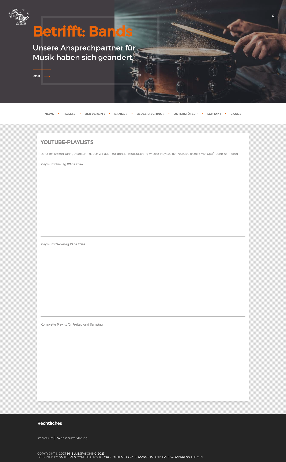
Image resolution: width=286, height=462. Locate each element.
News (49, 114)
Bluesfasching (150, 114)
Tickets (69, 114)
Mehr (37, 76)
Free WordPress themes (182, 457)
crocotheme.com (118, 457)
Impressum (45, 438)
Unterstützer (185, 114)
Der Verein (95, 114)
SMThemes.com (71, 457)
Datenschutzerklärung (71, 438)
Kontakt (214, 114)
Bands (120, 114)
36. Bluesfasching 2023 (86, 453)
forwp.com (144, 457)
